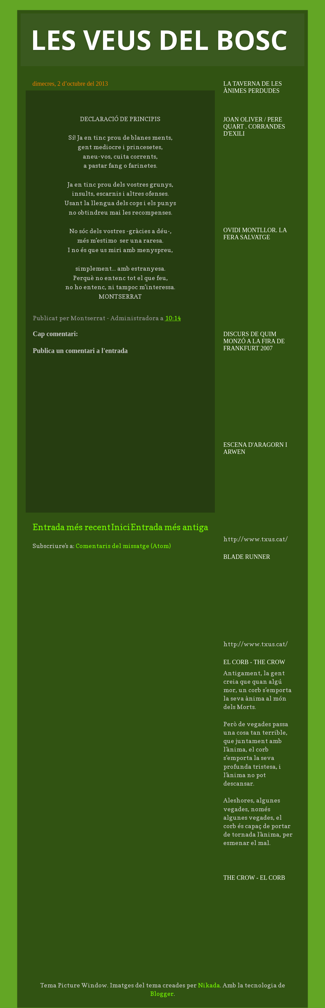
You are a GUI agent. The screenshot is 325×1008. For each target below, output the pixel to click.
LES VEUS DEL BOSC (159, 39)
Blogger (162, 993)
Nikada (209, 985)
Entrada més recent (71, 527)
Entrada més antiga (169, 527)
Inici (120, 527)
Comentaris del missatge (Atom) (123, 545)
